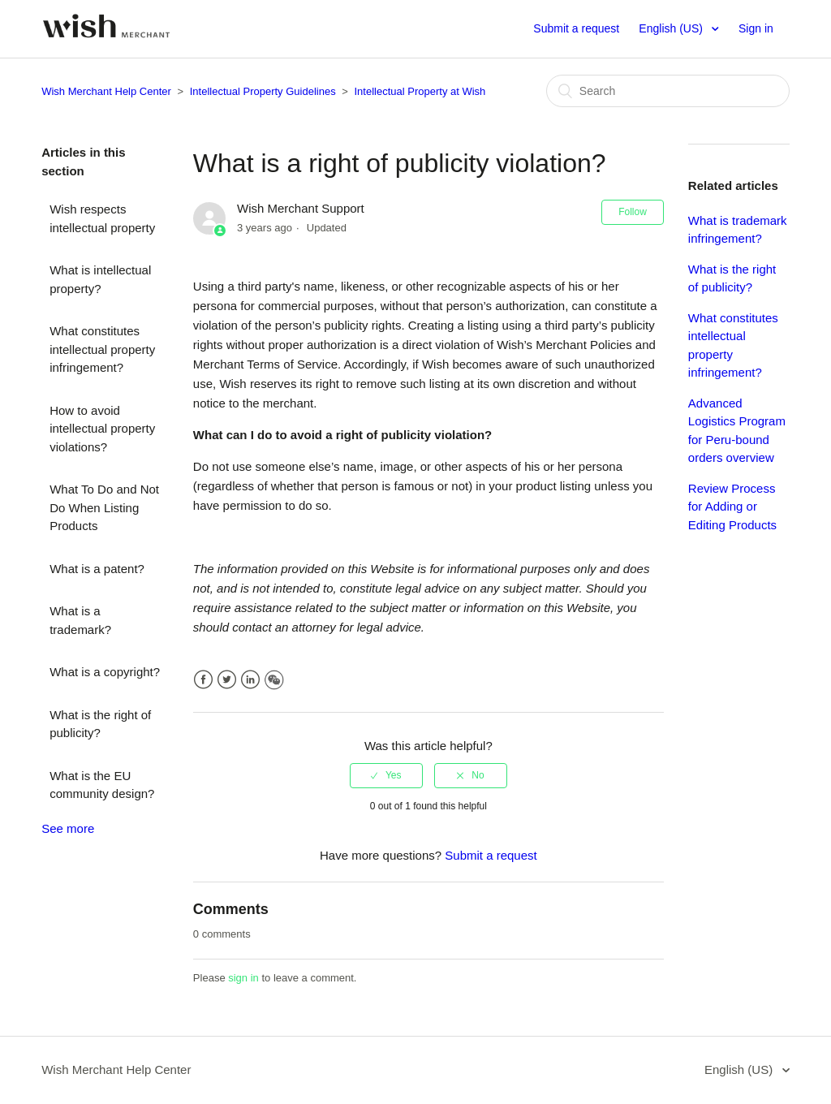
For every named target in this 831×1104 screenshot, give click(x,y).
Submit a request (576, 28)
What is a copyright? (105, 672)
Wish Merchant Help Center (106, 91)
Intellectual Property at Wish (419, 91)
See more (67, 828)
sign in (243, 978)
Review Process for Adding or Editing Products (732, 506)
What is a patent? (97, 569)
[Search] (668, 91)
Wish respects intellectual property (102, 218)
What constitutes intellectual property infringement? (102, 349)
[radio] (386, 775)
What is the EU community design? (102, 785)
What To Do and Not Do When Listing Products (104, 507)
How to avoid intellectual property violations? (102, 428)
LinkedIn (250, 680)
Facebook (203, 680)
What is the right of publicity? (100, 724)
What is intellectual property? (100, 279)
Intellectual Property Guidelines (263, 91)
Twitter (227, 680)
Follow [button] (632, 212)
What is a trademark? (80, 620)
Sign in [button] (755, 28)
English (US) (672, 28)
